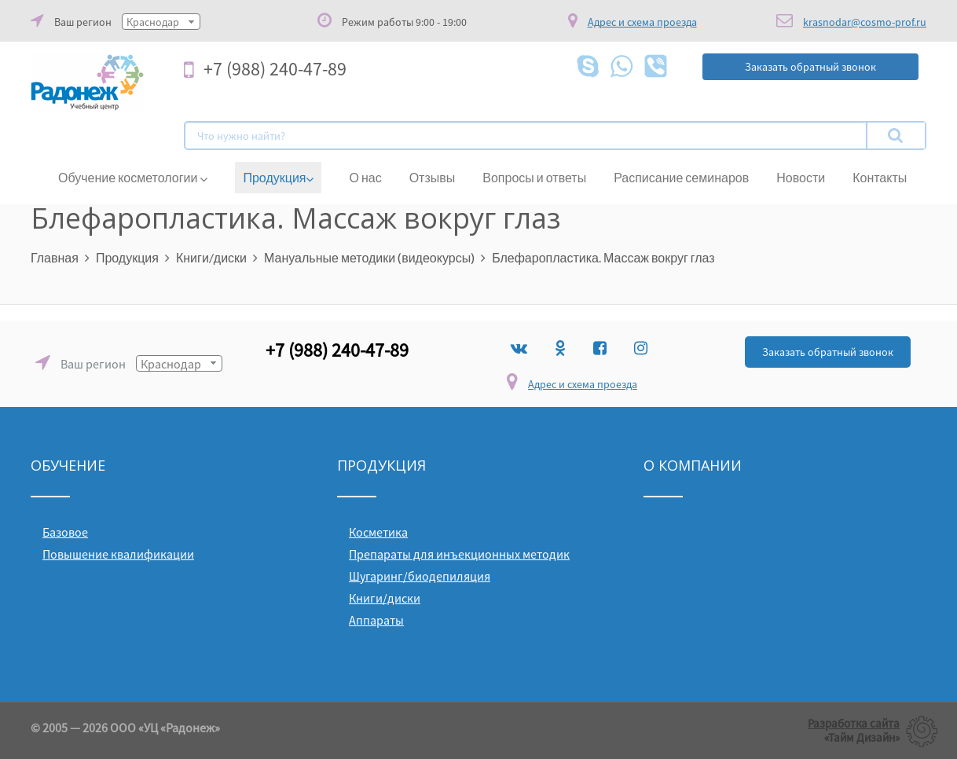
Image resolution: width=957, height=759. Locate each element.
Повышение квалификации (118, 554)
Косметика (378, 532)
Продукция (278, 177)
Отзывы (432, 177)
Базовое (65, 532)
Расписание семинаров (681, 177)
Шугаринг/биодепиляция (419, 576)
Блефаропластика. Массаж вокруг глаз (603, 257)
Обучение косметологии (132, 177)
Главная (55, 257)
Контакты (879, 177)
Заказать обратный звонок (827, 352)
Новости (800, 177)
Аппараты (376, 620)
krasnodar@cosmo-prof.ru (864, 22)
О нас (365, 177)
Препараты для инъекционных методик (459, 554)
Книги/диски (211, 257)
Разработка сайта (854, 723)
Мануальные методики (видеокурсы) (369, 257)
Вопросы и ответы (534, 177)
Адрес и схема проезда (582, 384)
